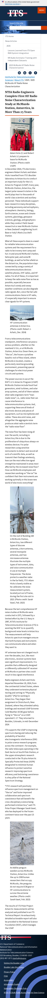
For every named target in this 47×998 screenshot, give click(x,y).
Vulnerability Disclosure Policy (16, 988)
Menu (41, 10)
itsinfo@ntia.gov (19, 958)
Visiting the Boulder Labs (14, 963)
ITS (16, 13)
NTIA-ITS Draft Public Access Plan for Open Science (24, 992)
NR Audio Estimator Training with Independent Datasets (22, 59)
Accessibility (9, 980)
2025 (9, 46)
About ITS (19, 80)
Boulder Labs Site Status (14, 967)
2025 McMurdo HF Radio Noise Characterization (21, 66)
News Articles (11, 41)
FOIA (6, 976)
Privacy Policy (9, 972)
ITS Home (9, 36)
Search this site (16, 23)
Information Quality (12, 984)
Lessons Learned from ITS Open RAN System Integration (21, 51)
